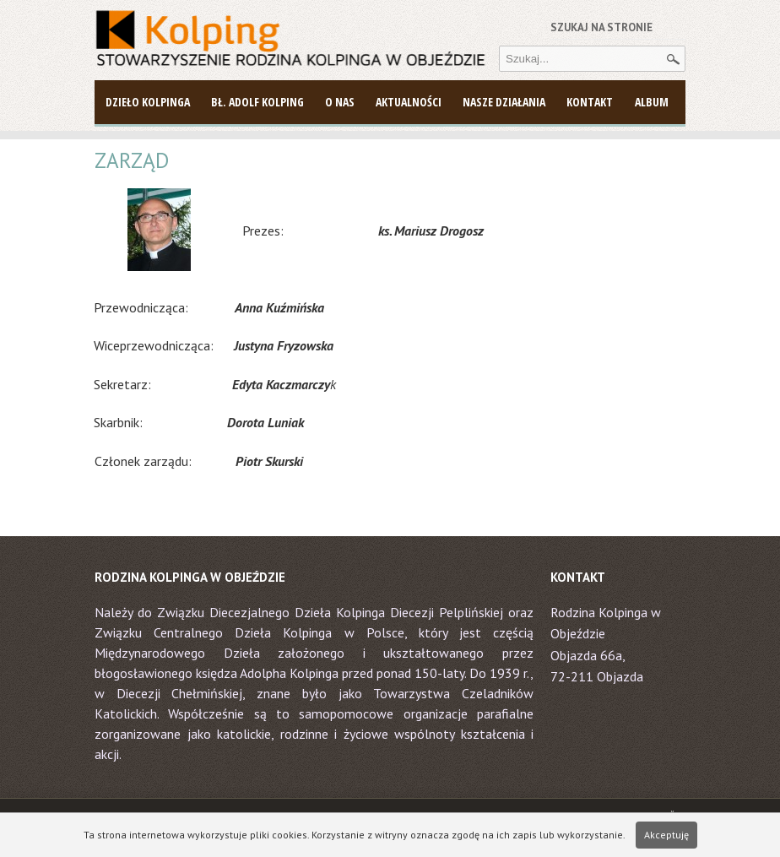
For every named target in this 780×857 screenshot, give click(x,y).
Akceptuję (666, 834)
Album (652, 102)
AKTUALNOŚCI (408, 102)
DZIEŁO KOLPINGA (148, 102)
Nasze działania (504, 102)
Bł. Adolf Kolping (257, 102)
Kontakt (589, 102)
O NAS (340, 102)
